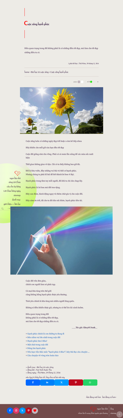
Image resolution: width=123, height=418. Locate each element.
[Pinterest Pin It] (76, 382)
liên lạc (18, 204)
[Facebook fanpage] (10, 411)
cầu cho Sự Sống (14, 186)
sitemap (17, 195)
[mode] (79, 82)
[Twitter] (22, 411)
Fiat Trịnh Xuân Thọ (44, 370)
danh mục (16, 199)
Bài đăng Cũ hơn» (109, 397)
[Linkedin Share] (47, 382)
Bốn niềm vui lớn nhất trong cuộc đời (43, 337)
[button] (119, 414)
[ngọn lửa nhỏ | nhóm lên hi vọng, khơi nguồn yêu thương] (93, 410)
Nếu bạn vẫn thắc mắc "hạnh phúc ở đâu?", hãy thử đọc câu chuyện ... (58, 351)
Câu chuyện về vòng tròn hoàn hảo (42, 355)
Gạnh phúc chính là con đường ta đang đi (45, 333)
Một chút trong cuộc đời (37, 344)
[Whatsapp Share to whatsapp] (90, 382)
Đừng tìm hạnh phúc (36, 348)
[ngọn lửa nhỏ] (10, 174)
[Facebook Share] (33, 382)
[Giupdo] (35, 411)
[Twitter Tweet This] (61, 382)
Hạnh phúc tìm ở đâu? (37, 340)
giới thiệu (7, 204)
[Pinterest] (29, 411)
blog (112, 409)
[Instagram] (16, 411)
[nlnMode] (93, 82)
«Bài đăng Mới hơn (93, 397)
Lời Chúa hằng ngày (12, 191)
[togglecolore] (82, 82)
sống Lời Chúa (15, 182)
